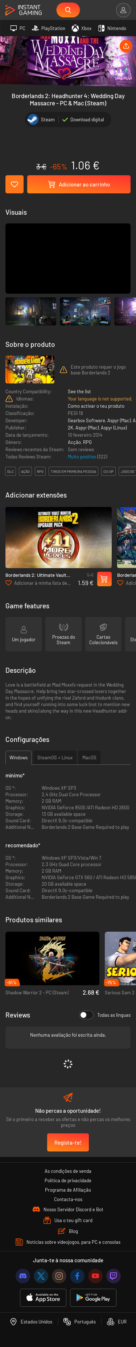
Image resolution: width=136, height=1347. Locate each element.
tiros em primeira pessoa (73, 471)
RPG (87, 442)
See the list (79, 391)
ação (25, 471)
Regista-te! (68, 1142)
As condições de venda (68, 1171)
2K (70, 428)
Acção (74, 442)
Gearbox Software (86, 420)
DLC (10, 471)
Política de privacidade (68, 1180)
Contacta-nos (68, 1199)
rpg (40, 471)
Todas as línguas (105, 1015)
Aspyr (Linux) (114, 428)
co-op (108, 471)
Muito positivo (82, 457)
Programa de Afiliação (68, 1190)
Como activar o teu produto (96, 406)
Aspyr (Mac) (119, 420)
